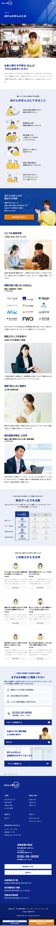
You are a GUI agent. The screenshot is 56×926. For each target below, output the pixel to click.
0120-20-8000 (28, 857)
